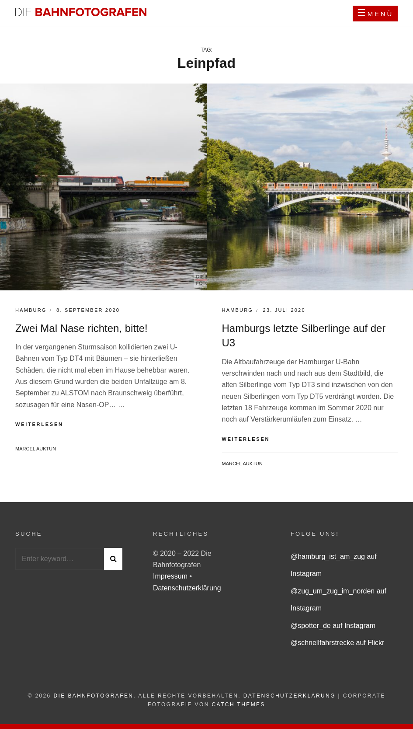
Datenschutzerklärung (187, 588)
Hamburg (31, 310)
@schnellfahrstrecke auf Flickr (338, 642)
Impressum (171, 576)
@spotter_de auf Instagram (333, 625)
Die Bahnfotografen (93, 696)
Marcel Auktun (35, 448)
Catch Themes (238, 704)
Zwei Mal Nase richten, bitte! (81, 328)
